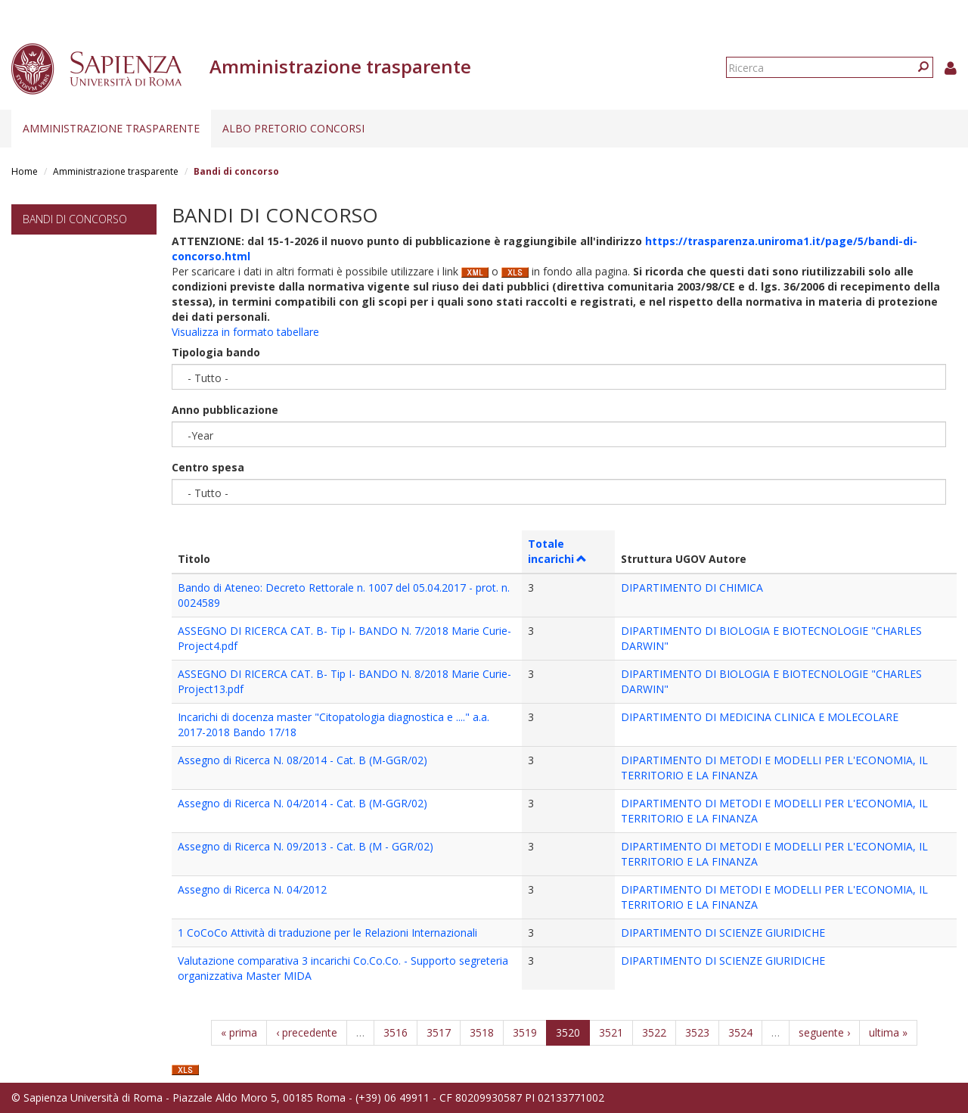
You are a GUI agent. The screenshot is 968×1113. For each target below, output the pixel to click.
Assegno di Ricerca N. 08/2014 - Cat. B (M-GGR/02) (302, 760)
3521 (611, 1032)
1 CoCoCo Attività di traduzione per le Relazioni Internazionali (327, 932)
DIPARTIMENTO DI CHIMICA (692, 587)
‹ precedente (306, 1032)
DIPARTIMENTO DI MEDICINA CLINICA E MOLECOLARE (759, 717)
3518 (482, 1032)
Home (24, 171)
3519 (525, 1032)
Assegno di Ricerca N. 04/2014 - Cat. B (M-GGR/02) (302, 803)
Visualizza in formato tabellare (245, 332)
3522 (654, 1032)
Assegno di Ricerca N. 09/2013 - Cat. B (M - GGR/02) (305, 846)
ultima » (888, 1032)
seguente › (824, 1032)
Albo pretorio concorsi (293, 128)
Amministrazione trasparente (111, 128)
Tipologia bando (216, 352)
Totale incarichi (558, 551)
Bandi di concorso (75, 219)
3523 (697, 1032)
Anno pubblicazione (225, 410)
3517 (439, 1032)
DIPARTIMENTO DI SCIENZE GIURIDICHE (723, 932)
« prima (239, 1032)
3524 (740, 1032)
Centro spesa (208, 467)
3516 (395, 1032)
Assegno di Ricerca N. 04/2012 (252, 889)
